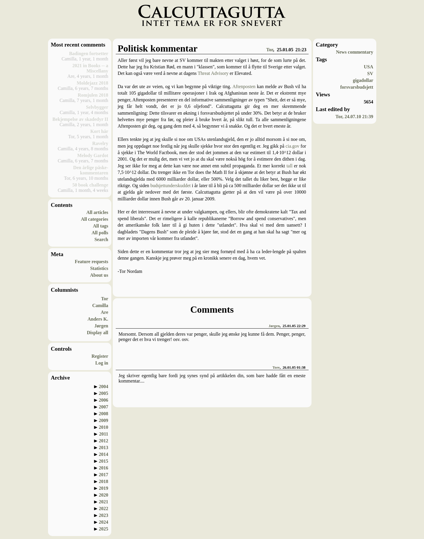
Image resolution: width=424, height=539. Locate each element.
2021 (103, 501)
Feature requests (91, 261)
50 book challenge (90, 184)
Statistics (99, 268)
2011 (103, 433)
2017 (103, 474)
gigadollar (363, 80)
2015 (103, 461)
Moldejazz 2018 (92, 82)
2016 (103, 467)
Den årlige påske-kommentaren (90, 170)
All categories (94, 219)
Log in (101, 362)
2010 (103, 427)
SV (370, 73)
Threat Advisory (213, 73)
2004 (103, 386)
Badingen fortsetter (88, 53)
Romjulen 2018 (93, 95)
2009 (103, 420)
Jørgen (101, 325)
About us (99, 275)
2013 (103, 447)
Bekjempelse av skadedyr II (80, 119)
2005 (103, 393)
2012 (103, 440)
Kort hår (99, 131)
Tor (104, 298)
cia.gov (292, 146)
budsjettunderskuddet (170, 185)
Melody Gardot (92, 155)
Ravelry (100, 143)
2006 (103, 400)
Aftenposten (243, 86)
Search (101, 239)
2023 (103, 515)
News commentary (354, 52)
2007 (103, 406)
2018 (103, 481)
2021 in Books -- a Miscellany (90, 68)
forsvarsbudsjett (356, 87)
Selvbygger (97, 107)
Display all (97, 332)
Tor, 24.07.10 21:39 (354, 116)
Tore (276, 367)
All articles (97, 212)
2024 (103, 522)
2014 (103, 454)
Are (104, 312)
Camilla (100, 305)
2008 (103, 413)
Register (100, 356)
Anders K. (97, 319)
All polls (100, 232)
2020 (103, 494)
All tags (100, 225)
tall (289, 165)
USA (368, 66)
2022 (103, 508)
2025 (103, 528)
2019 (103, 488)
